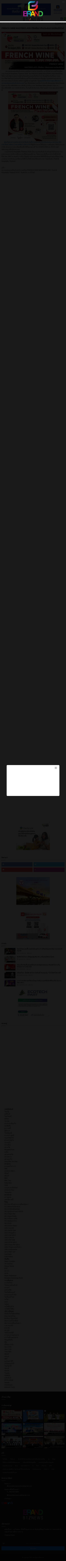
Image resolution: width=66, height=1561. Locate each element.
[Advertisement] (33, 783)
